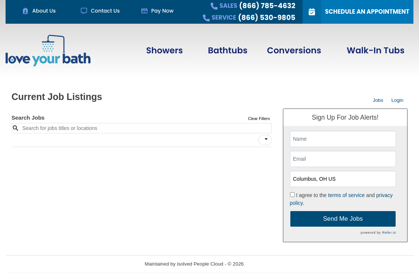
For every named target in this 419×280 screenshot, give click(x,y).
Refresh (265, 264)
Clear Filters (259, 118)
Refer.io (389, 232)
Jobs (378, 100)
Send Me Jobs (343, 218)
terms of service (346, 195)
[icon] (266, 139)
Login (397, 100)
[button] (265, 140)
